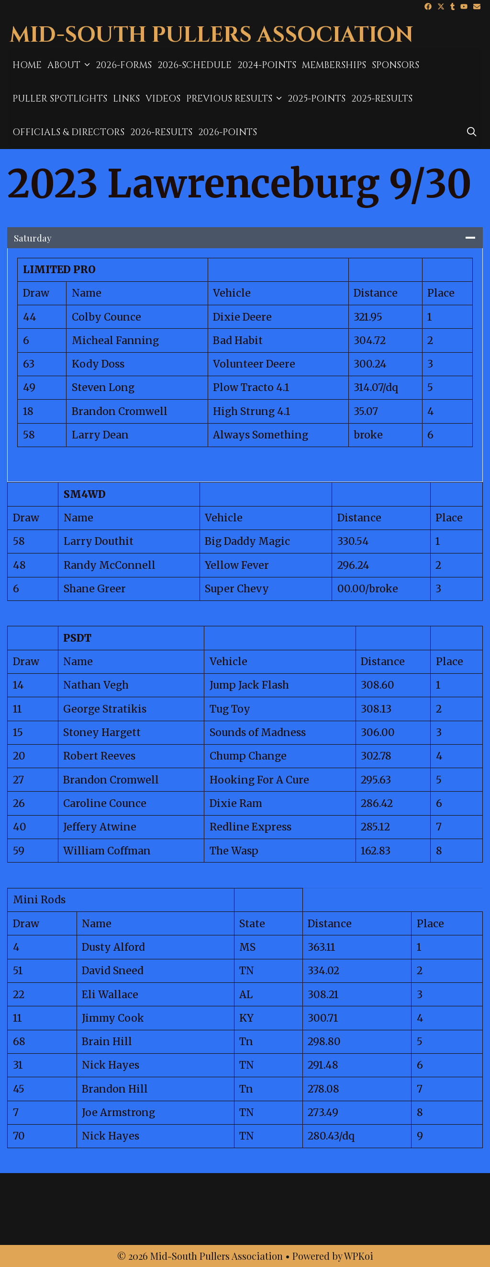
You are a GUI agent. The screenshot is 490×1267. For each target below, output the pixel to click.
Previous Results (235, 98)
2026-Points (227, 132)
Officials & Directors (68, 132)
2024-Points (266, 65)
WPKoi (358, 1255)
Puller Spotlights (59, 98)
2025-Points (316, 98)
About (70, 65)
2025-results (381, 98)
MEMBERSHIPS (334, 65)
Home (27, 65)
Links (126, 98)
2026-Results (161, 132)
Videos (162, 98)
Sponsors (395, 65)
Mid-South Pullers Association (211, 35)
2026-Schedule (194, 65)
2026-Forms (124, 65)
